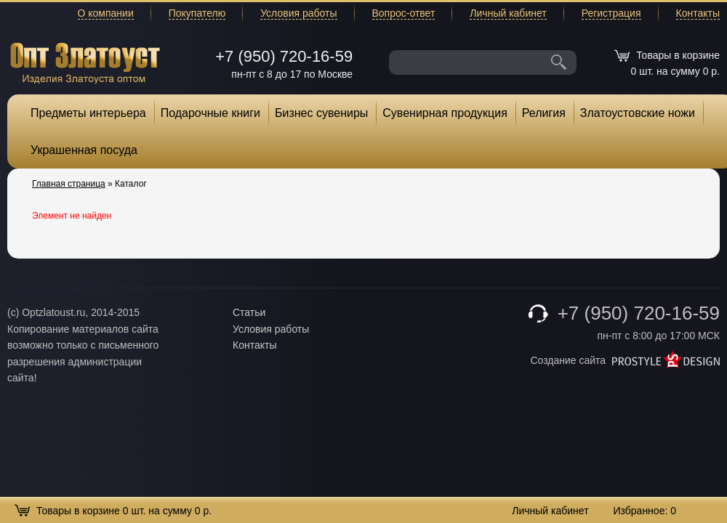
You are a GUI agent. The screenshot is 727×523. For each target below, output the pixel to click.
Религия (544, 113)
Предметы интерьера (88, 113)
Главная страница (68, 184)
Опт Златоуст (85, 61)
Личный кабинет (508, 13)
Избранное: (644, 510)
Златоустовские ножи (637, 113)
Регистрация (611, 13)
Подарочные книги (210, 113)
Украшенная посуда (84, 150)
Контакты (698, 13)
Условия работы (298, 13)
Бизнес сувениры (321, 113)
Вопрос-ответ (403, 13)
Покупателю (197, 13)
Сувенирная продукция (444, 113)
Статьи (249, 312)
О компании (106, 13)
